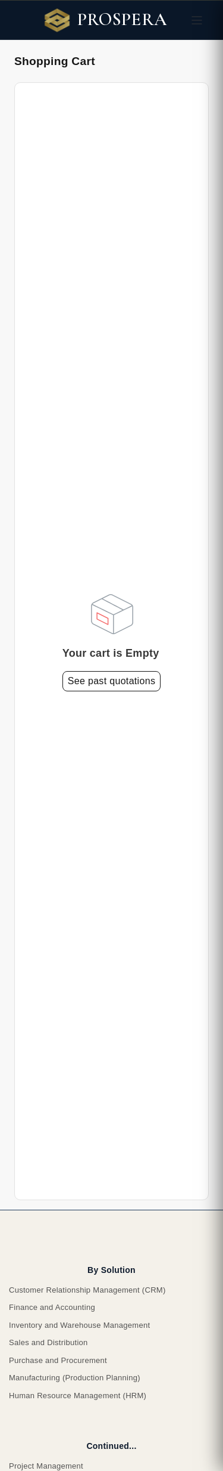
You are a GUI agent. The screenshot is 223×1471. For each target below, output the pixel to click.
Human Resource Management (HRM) (77, 1395)
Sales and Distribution (48, 1342)
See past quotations (112, 681)
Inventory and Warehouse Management (79, 1325)
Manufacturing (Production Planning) (74, 1377)
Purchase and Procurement (58, 1360)
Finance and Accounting (52, 1307)
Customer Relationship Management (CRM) (87, 1289)
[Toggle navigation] (197, 20)
